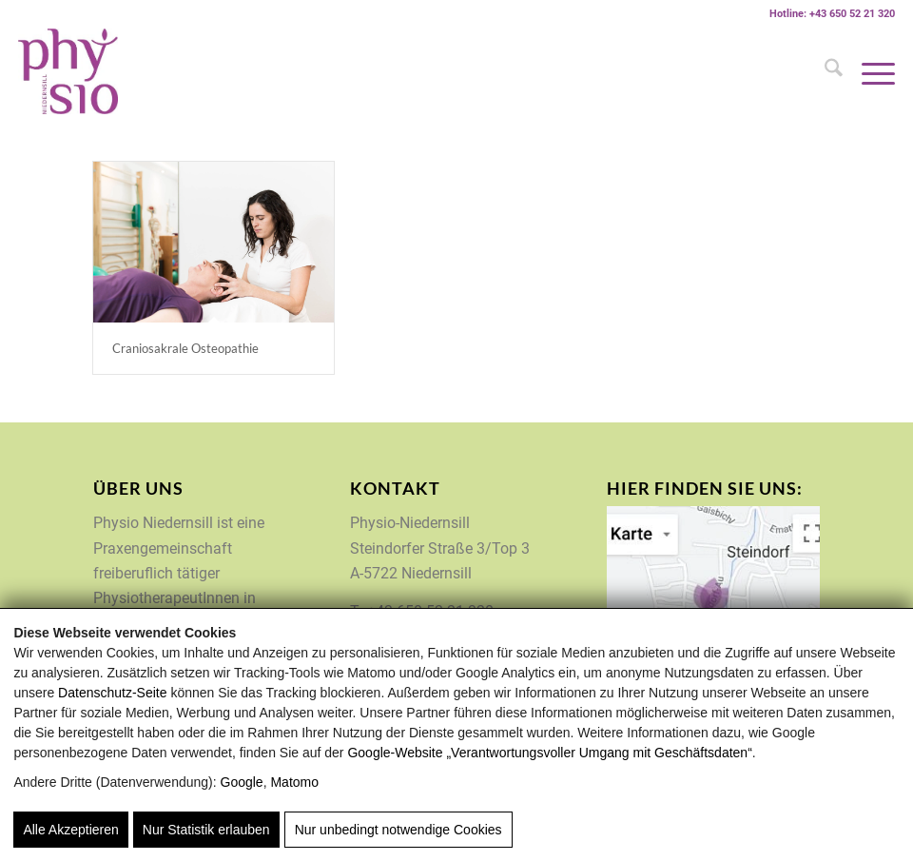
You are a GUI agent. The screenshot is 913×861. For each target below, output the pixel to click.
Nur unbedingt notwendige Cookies (398, 829)
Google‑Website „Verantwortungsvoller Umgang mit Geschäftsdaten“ (549, 752)
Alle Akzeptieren (70, 829)
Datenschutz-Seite (112, 692)
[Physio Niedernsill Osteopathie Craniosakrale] (213, 242)
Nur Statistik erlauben (206, 829)
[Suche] (824, 71)
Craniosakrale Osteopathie (185, 348)
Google (242, 782)
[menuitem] (824, 71)
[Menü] (869, 71)
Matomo (294, 782)
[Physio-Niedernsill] (68, 71)
